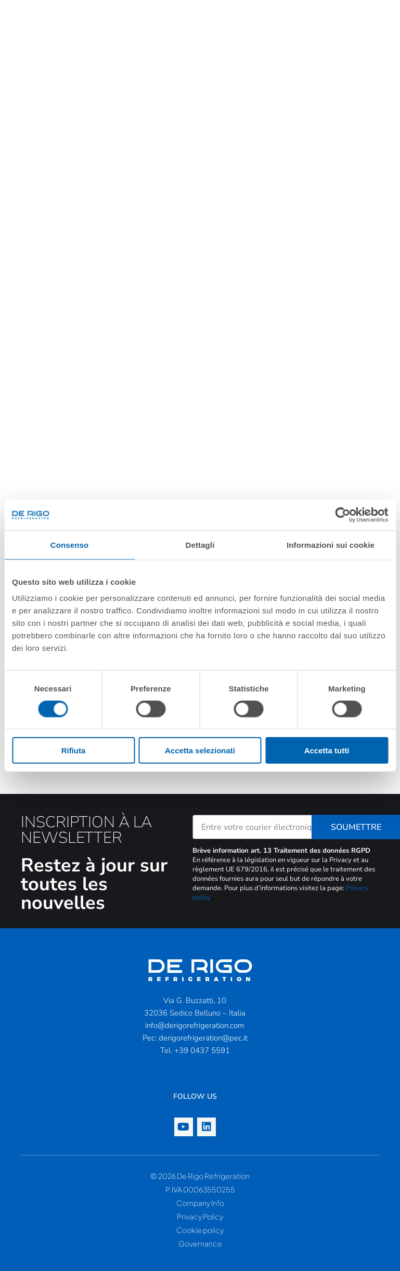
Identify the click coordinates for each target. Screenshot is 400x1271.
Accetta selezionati (200, 750)
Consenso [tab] (69, 544)
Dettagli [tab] (200, 544)
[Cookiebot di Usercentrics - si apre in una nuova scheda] (342, 514)
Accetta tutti (327, 750)
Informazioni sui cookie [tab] (331, 544)
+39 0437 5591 (202, 1050)
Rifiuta (73, 750)
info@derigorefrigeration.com (194, 1025)
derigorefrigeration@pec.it (203, 1038)
